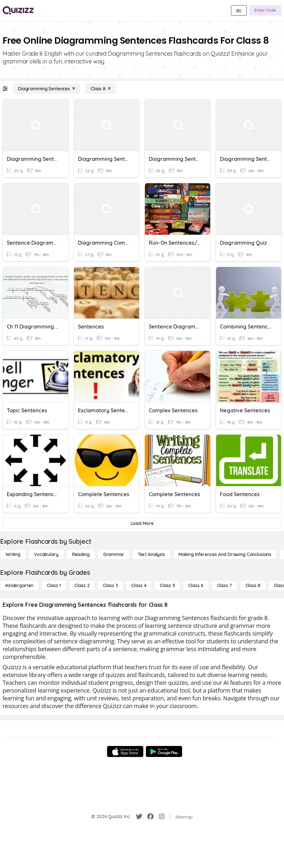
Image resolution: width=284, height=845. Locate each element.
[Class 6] (196, 585)
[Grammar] (114, 554)
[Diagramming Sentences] (46, 88)
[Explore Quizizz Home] (18, 10)
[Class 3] (110, 585)
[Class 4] (139, 585)
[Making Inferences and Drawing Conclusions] (225, 554)
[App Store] (125, 751)
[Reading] (81, 554)
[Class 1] (53, 585)
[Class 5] (167, 585)
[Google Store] (164, 751)
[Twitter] (139, 816)
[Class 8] (100, 88)
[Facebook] (150, 816)
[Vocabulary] (46, 554)
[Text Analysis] (151, 554)
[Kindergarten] (19, 585)
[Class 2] (82, 585)
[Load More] (142, 523)
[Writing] (13, 554)
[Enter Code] (265, 10)
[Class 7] (224, 585)
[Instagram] (162, 816)
